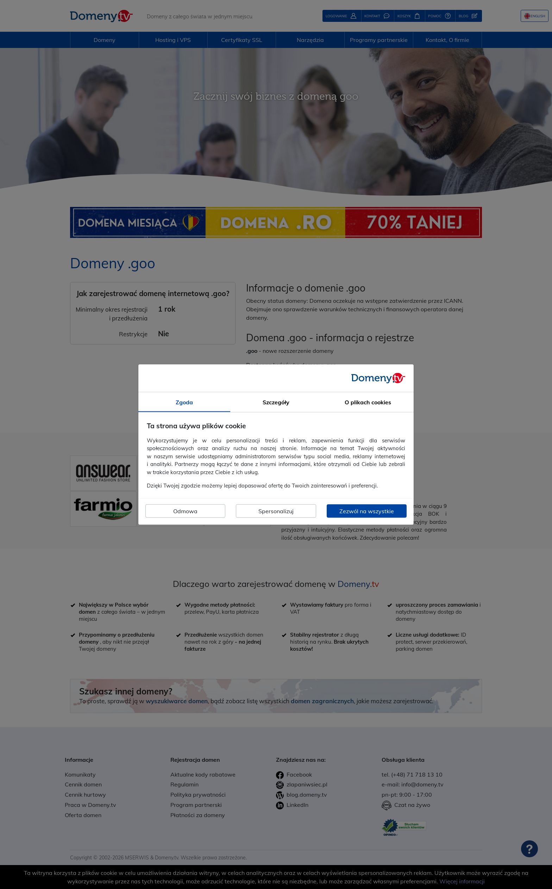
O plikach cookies (368, 402)
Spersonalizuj (276, 510)
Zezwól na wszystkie (366, 510)
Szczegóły (276, 402)
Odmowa (185, 510)
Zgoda (184, 402)
